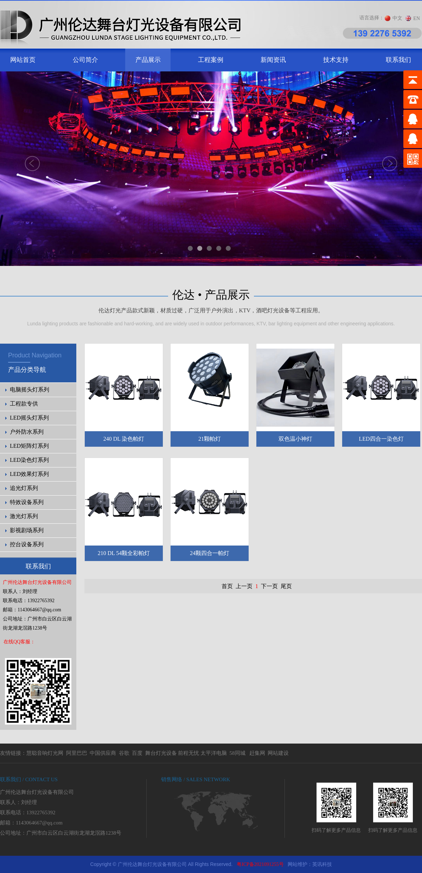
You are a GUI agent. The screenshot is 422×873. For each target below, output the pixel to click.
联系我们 (398, 59)
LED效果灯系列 (29, 474)
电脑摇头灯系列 (29, 390)
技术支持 (336, 59)
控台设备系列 (27, 544)
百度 (137, 753)
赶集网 (257, 753)
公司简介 (85, 59)
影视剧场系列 (27, 530)
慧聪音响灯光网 (44, 753)
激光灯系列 (24, 516)
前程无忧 (188, 753)
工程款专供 (24, 404)
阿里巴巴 (76, 753)
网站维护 (297, 864)
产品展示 (148, 59)
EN (416, 18)
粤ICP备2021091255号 (260, 864)
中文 (397, 18)
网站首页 (23, 59)
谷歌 (124, 753)
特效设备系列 (27, 502)
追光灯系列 (24, 488)
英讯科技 (322, 864)
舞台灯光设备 (161, 753)
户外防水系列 (27, 432)
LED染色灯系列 (29, 460)
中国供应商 (103, 753)
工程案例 (210, 59)
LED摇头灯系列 (29, 418)
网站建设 (278, 753)
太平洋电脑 (213, 753)
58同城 (237, 753)
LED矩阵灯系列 (29, 446)
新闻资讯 (273, 59)
